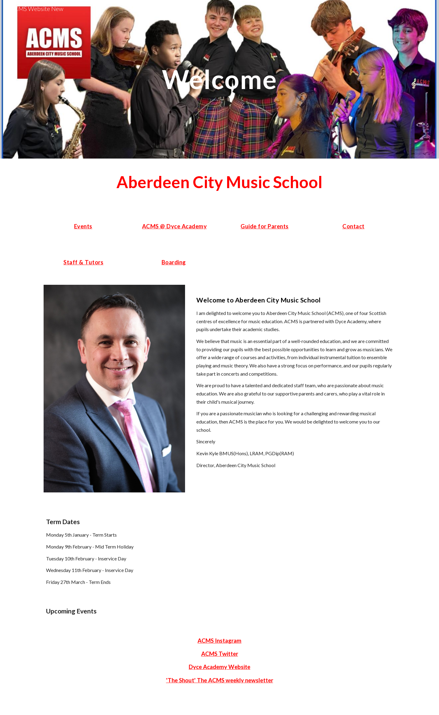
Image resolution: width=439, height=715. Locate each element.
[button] (431, 8)
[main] (219, 79)
